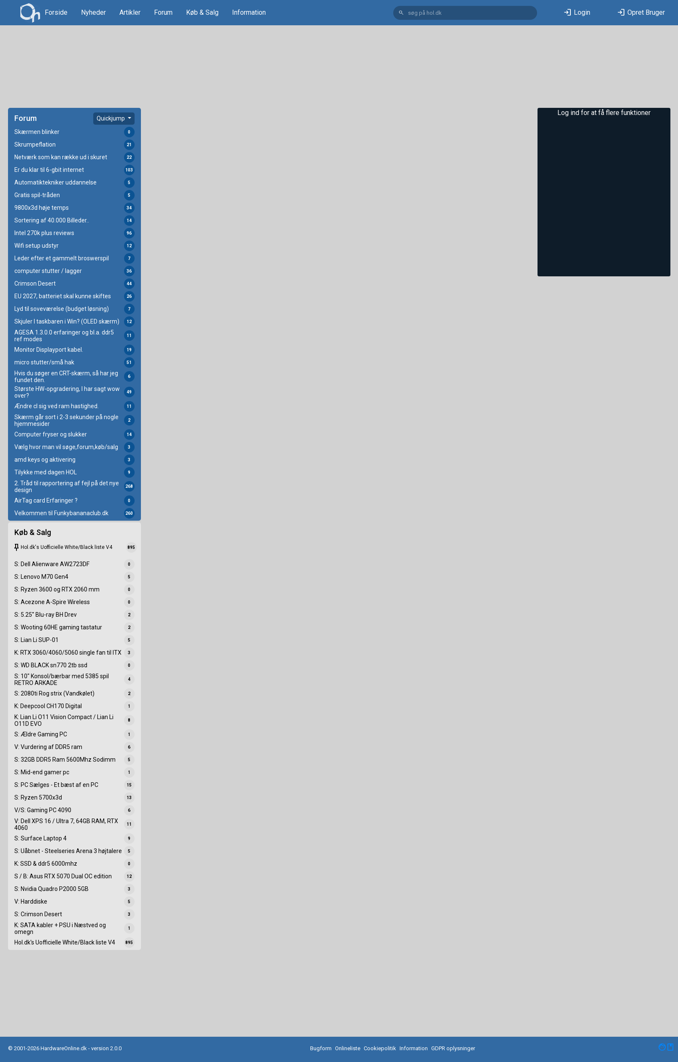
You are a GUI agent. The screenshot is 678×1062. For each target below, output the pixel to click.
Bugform (321, 1048)
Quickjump (111, 118)
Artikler (129, 12)
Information (249, 12)
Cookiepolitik (380, 1048)
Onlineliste (347, 1048)
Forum (163, 12)
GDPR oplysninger (453, 1048)
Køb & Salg (202, 12)
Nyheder (93, 12)
